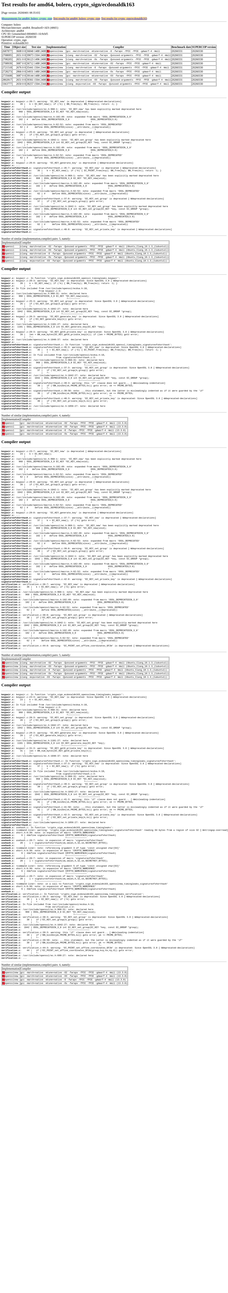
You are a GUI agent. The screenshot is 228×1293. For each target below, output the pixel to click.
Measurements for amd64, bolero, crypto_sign (27, 18)
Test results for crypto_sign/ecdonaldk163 (124, 18)
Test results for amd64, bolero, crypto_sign (76, 18)
